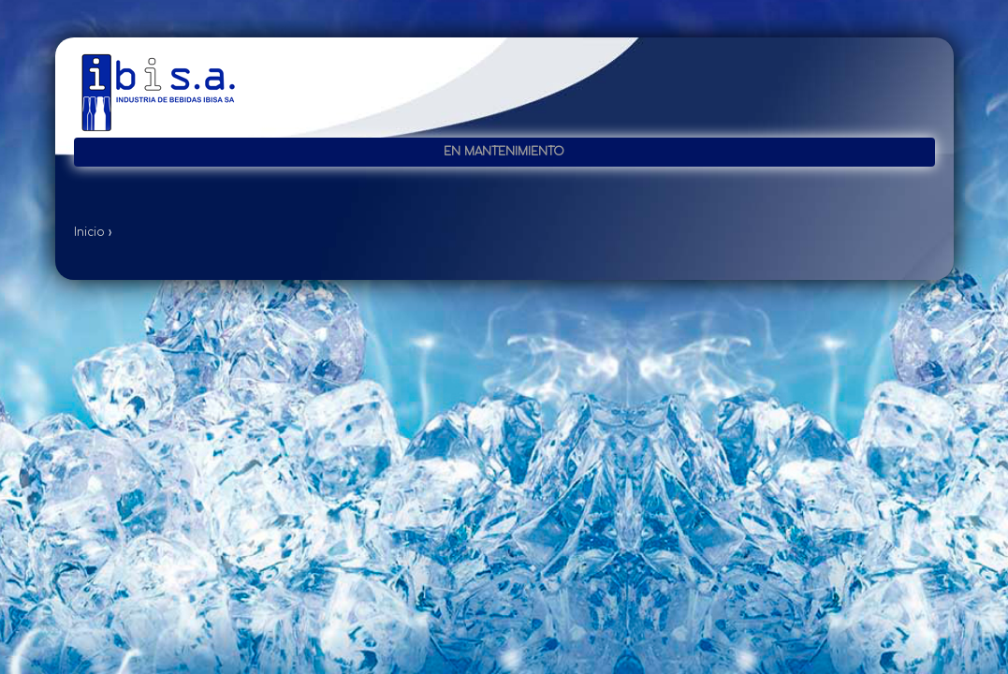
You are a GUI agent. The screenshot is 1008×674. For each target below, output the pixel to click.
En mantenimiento (504, 151)
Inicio (89, 232)
